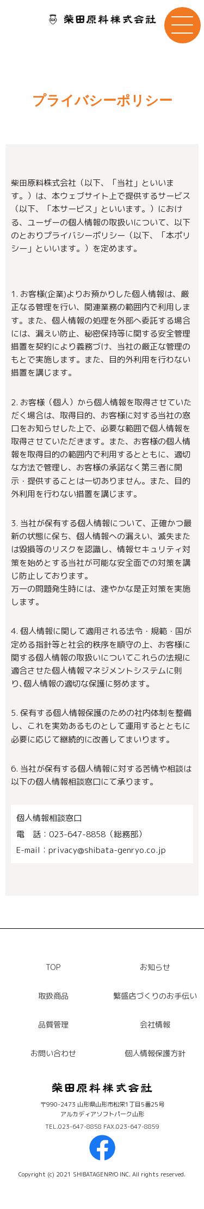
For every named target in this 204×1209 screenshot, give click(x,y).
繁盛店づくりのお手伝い (155, 996)
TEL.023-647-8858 (74, 1126)
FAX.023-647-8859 (131, 1126)
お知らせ (155, 967)
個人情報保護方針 (155, 1053)
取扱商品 (53, 996)
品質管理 (53, 1024)
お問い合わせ (53, 1053)
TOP (53, 967)
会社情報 (155, 1024)
